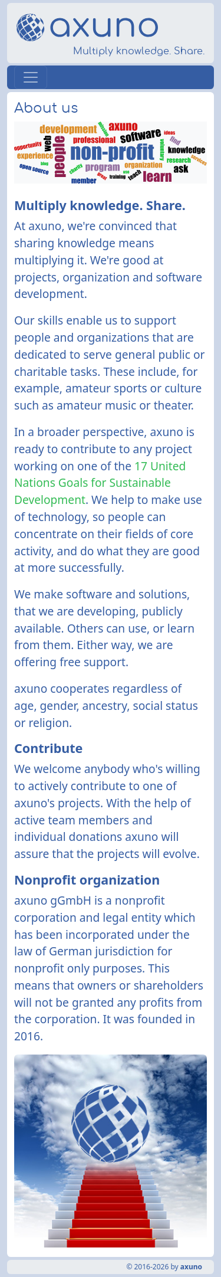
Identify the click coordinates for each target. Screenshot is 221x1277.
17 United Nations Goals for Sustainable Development (100, 483)
